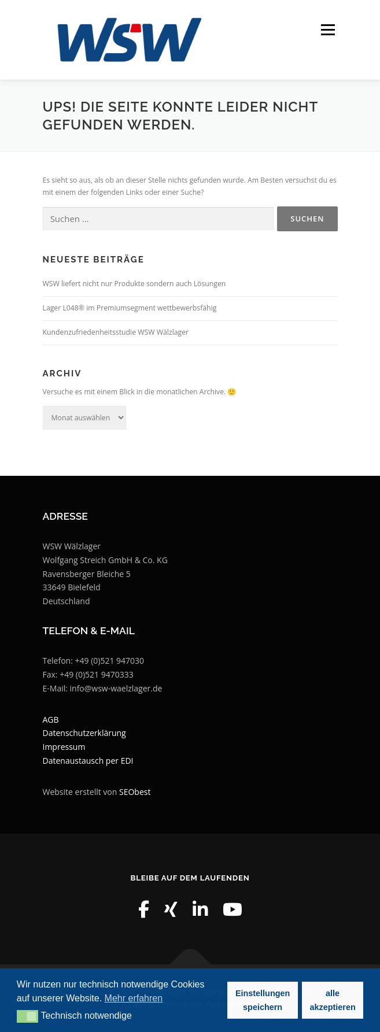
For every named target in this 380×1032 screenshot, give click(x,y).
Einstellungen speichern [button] (262, 1000)
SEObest (134, 791)
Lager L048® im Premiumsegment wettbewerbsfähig (130, 308)
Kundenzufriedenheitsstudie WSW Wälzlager (116, 332)
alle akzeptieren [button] (333, 1000)
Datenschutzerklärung (84, 732)
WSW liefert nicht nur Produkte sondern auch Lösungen (134, 283)
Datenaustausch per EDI (88, 760)
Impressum (64, 746)
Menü (327, 30)
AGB (51, 719)
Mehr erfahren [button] (134, 998)
